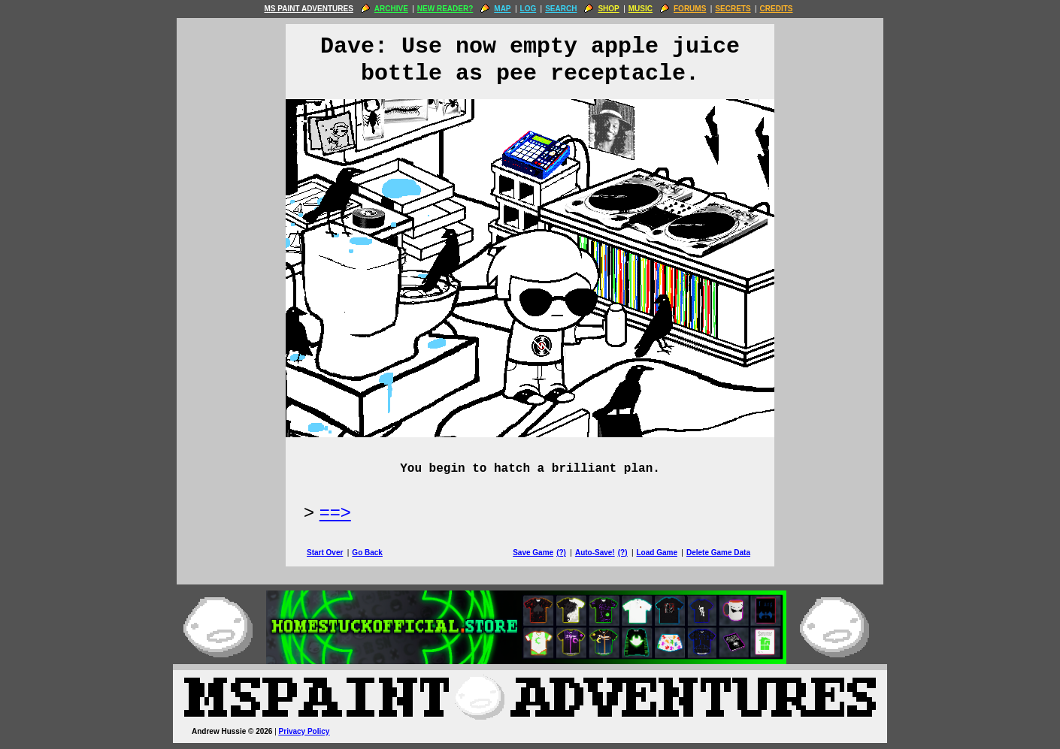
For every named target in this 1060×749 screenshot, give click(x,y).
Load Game (656, 552)
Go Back (367, 552)
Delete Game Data (718, 552)
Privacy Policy (304, 731)
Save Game (533, 552)
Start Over (325, 552)
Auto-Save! (595, 552)
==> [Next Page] (335, 512)
